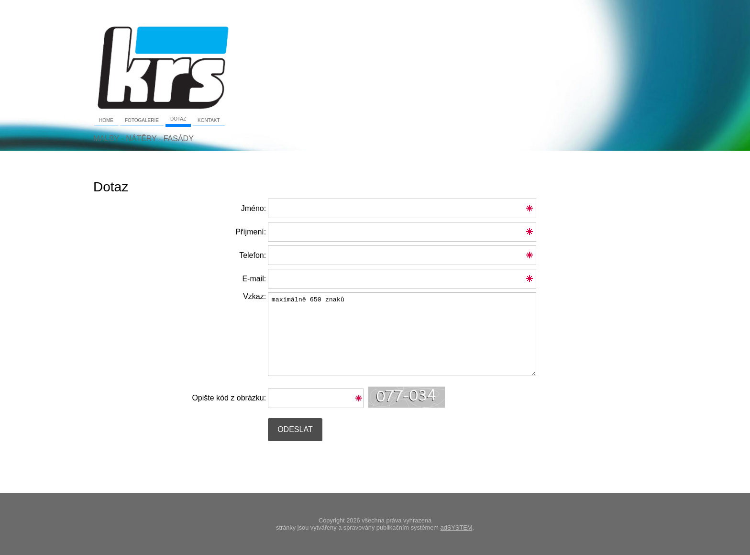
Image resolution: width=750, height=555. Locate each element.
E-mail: (254, 279)
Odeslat (295, 429)
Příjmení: (250, 232)
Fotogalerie (142, 120)
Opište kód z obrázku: (229, 398)
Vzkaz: (179, 299)
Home (106, 120)
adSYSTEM (457, 527)
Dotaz (178, 119)
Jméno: (253, 208)
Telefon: (252, 255)
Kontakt (209, 120)
